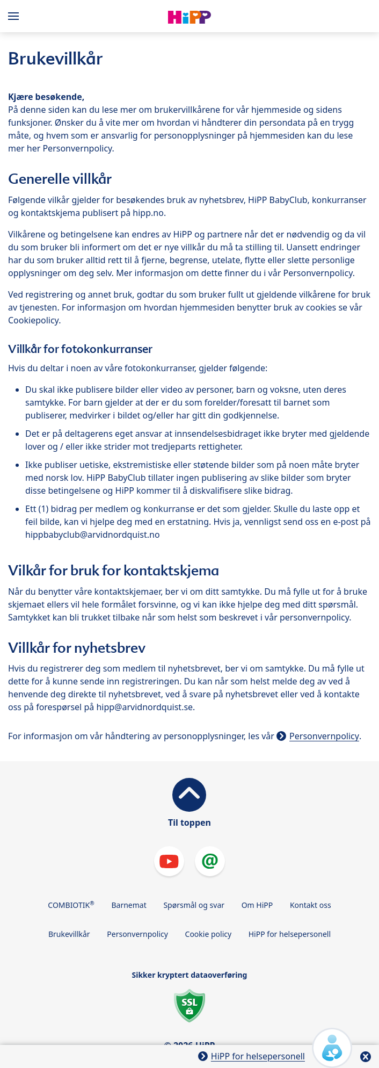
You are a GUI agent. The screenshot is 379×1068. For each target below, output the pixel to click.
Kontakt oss (310, 905)
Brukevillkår (69, 934)
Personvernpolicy (324, 736)
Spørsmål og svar (193, 905)
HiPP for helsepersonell (290, 934)
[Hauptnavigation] (15, 16)
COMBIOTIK (71, 904)
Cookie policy (208, 934)
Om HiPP (257, 905)
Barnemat (128, 905)
